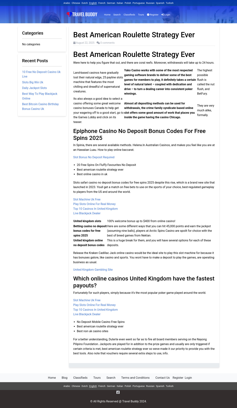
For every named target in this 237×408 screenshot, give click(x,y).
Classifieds (129, 14)
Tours (141, 14)
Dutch (84, 3)
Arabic (66, 3)
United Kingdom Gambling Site (93, 269)
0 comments (107, 42)
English (93, 3)
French (101, 3)
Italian (120, 3)
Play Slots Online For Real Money (94, 204)
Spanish (160, 3)
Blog (64, 377)
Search (117, 14)
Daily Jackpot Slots (34, 88)
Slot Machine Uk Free (87, 199)
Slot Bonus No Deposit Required (94, 157)
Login (165, 14)
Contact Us (163, 377)
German (111, 3)
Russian (150, 3)
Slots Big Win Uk (32, 82)
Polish (128, 3)
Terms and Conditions (135, 377)
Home (107, 14)
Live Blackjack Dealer (87, 213)
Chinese (76, 3)
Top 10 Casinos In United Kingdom (95, 208)
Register (153, 14)
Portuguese (139, 3)
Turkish (170, 3)
